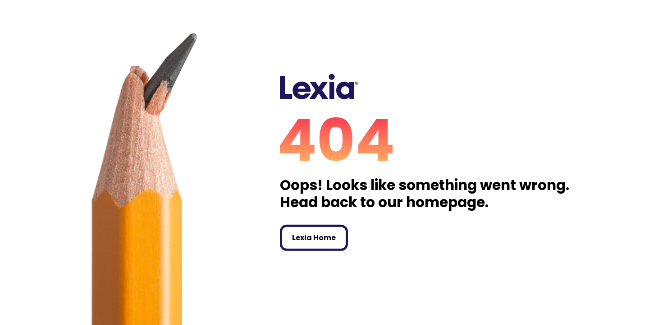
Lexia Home (314, 237)
